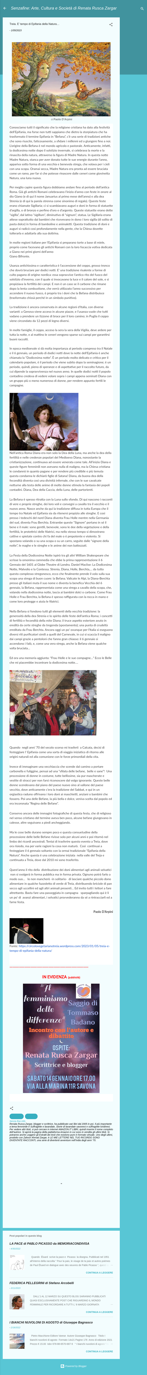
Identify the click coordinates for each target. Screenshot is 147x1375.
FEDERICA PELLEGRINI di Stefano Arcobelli (42, 1283)
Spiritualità (16, 1116)
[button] (111, 25)
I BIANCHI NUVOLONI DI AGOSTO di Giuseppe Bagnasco (51, 1322)
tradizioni (31, 1116)
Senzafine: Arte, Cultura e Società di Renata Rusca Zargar (64, 8)
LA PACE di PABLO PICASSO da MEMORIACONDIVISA (49, 1243)
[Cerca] (142, 9)
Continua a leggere (99, 1272)
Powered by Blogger (73, 1366)
